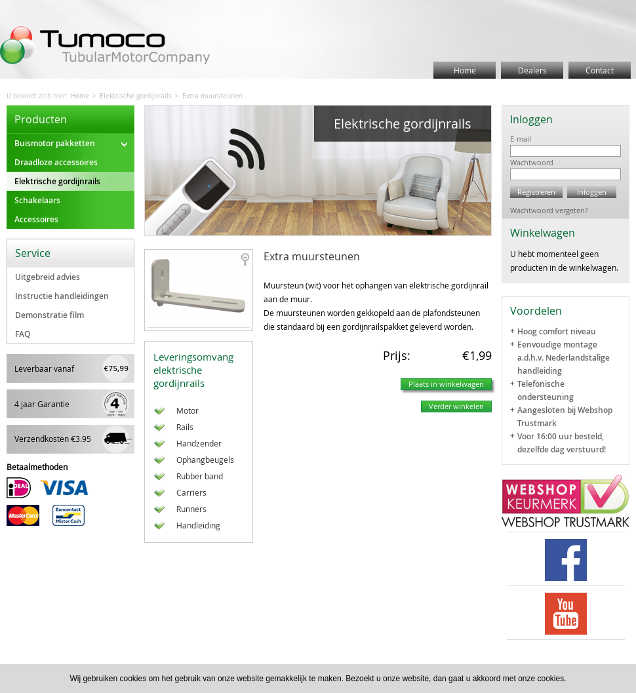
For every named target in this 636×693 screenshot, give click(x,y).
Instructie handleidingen (62, 296)
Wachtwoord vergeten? (549, 210)
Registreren (536, 192)
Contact (600, 70)
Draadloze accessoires (56, 162)
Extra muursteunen (212, 96)
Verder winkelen (456, 406)
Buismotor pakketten (70, 143)
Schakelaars (37, 200)
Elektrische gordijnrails (136, 96)
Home (465, 70)
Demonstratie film (49, 315)
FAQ (22, 334)
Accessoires (36, 219)
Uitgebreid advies (47, 277)
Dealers (532, 70)
